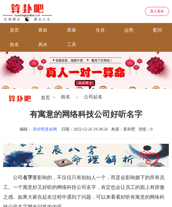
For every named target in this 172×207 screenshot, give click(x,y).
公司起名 (93, 96)
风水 (42, 44)
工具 (71, 44)
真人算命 (157, 11)
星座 (71, 30)
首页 (14, 30)
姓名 (14, 44)
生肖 (100, 30)
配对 (157, 30)
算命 (42, 30)
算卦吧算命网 (45, 129)
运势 (128, 30)
